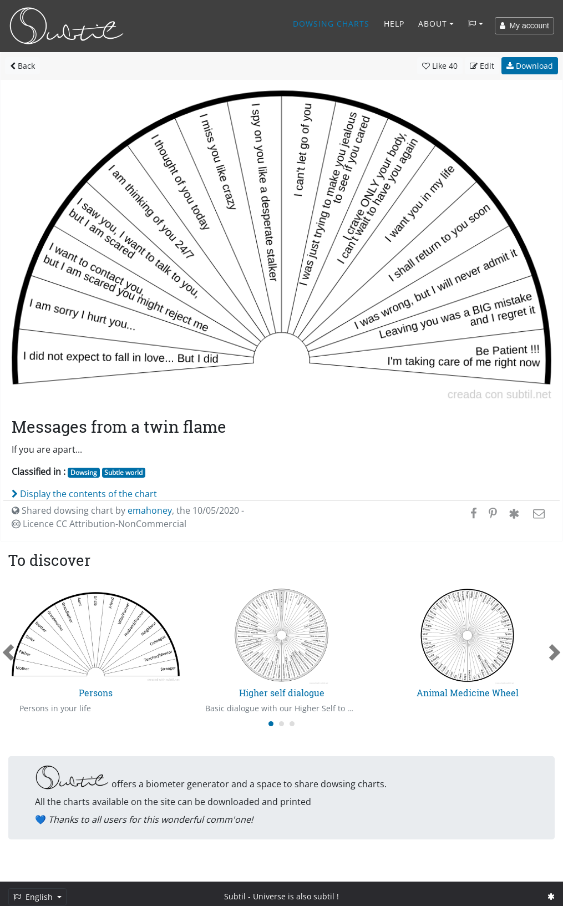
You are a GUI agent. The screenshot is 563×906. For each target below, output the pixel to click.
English (34, 897)
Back (22, 65)
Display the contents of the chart (84, 494)
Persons (96, 693)
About (432, 23)
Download (529, 65)
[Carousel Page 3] (292, 723)
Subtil (235, 896)
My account (524, 25)
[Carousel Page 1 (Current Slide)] (270, 723)
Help (394, 23)
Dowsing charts (331, 23)
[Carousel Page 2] (281, 723)
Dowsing (83, 472)
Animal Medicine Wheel (468, 693)
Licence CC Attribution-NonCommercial (99, 524)
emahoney (150, 510)
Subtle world (123, 472)
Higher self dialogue (281, 693)
